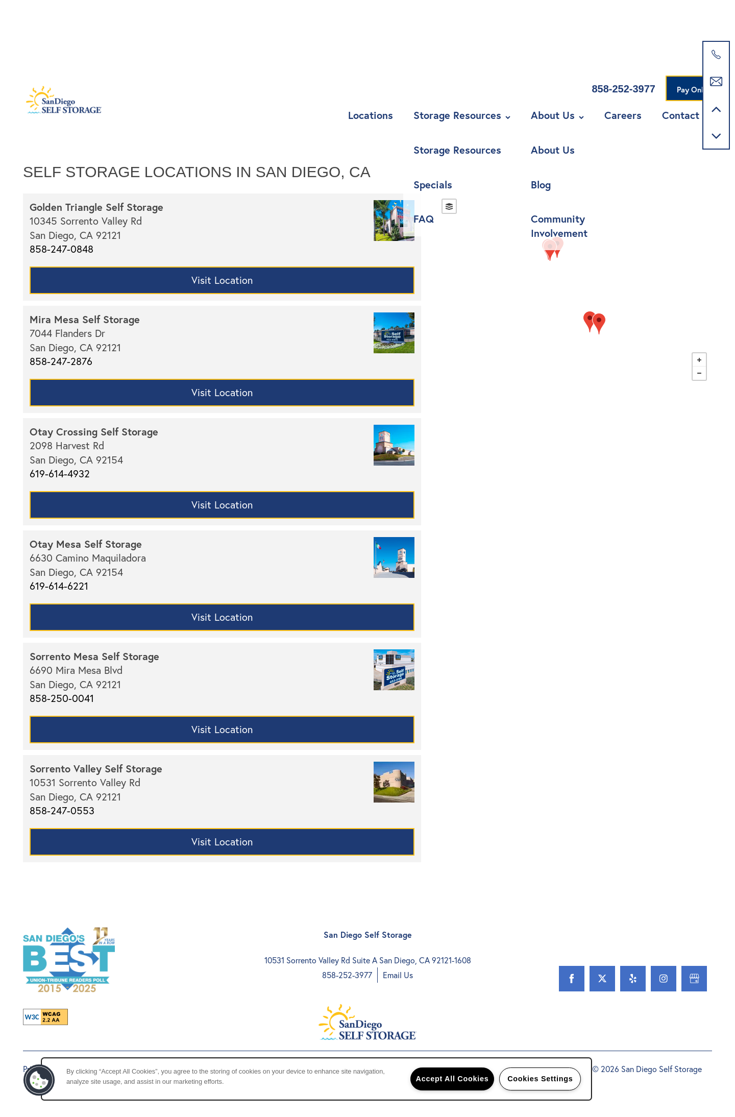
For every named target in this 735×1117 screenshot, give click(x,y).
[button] (695, 76)
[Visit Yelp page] (633, 978)
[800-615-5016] (716, 54)
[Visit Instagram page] (663, 978)
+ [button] (699, 360)
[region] (316, 1079)
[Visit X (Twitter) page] (602, 978)
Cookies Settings (540, 1079)
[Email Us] (716, 81)
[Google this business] (694, 978)
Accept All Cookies (452, 1079)
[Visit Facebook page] (571, 978)
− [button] (699, 373)
